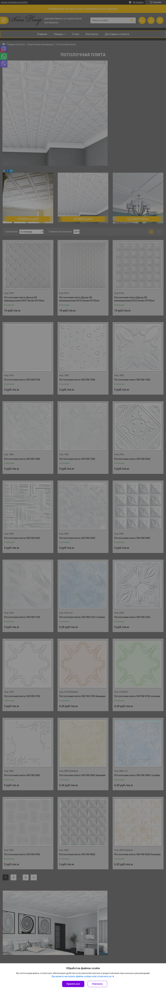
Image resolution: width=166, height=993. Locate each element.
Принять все (73, 984)
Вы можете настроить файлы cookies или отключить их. (82, 976)
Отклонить (97, 984)
